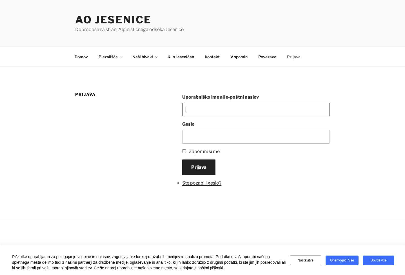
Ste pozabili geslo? (201, 183)
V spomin (239, 56)
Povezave (267, 56)
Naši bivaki (145, 56)
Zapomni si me (204, 151)
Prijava (294, 56)
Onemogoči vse (342, 260)
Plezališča (111, 56)
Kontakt (212, 56)
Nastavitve (305, 260)
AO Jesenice (113, 20)
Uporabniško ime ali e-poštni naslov (220, 97)
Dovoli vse (379, 260)
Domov (81, 56)
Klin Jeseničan (181, 56)
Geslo (188, 124)
